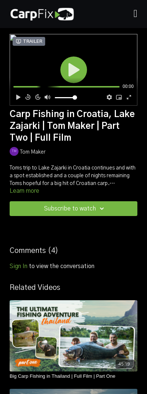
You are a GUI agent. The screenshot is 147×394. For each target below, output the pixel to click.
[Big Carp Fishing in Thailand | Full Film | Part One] (73, 376)
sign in (18, 266)
